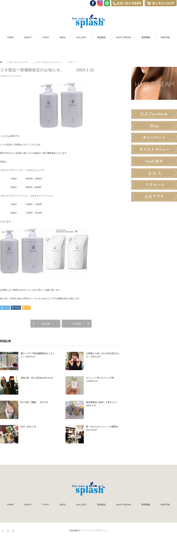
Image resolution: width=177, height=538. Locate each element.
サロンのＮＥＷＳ (20, 62)
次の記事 (76, 323)
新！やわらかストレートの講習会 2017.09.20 (102, 428)
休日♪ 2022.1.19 (28, 426)
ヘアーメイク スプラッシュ (95, 530)
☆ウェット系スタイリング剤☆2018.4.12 (100, 379)
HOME (10, 37)
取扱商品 (101, 37)
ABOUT (28, 37)
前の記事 (45, 323)
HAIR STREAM (123, 37)
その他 (9, 62)
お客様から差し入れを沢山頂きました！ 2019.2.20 (103, 355)
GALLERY (81, 37)
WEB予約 (165, 37)
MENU (63, 37)
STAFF (45, 37)
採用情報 (145, 37)
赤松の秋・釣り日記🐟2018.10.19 (37, 378)
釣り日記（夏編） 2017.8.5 (34, 402)
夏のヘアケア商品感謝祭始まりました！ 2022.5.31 (38, 355)
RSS (12, 530)
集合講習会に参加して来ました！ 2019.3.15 (102, 404)
